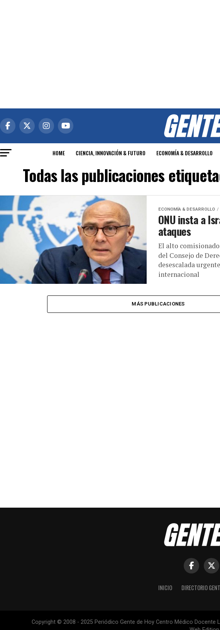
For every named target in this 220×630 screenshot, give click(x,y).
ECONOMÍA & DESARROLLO (184, 153)
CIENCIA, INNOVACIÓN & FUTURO (111, 153)
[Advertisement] (110, 54)
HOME (58, 153)
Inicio (165, 588)
